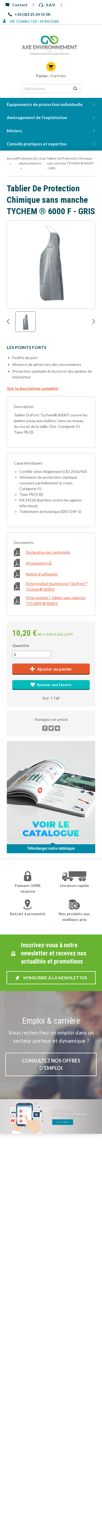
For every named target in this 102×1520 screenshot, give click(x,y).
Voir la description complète (32, 388)
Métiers (14, 130)
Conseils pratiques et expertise (37, 143)
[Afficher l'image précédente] (8, 322)
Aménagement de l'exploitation (37, 117)
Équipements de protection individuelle (45, 104)
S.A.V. (47, 4)
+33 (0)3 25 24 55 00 (29, 14)
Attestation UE (33, 563)
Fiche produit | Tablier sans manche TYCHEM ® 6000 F (49, 600)
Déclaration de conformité (42, 552)
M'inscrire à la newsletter (51, 977)
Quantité (20, 645)
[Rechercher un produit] (75, 88)
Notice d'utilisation (36, 574)
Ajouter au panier (51, 668)
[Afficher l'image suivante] (93, 322)
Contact (16, 4)
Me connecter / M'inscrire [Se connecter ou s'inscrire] (31, 21)
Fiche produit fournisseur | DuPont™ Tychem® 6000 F (51, 586)
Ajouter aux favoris (51, 684)
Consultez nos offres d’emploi (51, 1064)
